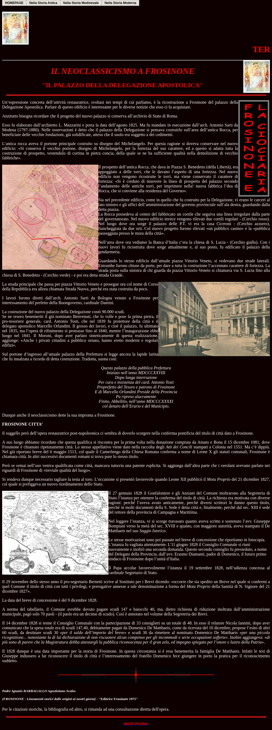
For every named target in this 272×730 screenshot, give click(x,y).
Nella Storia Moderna (120, 3)
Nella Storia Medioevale (81, 3)
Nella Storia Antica (43, 3)
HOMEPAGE (14, 3)
